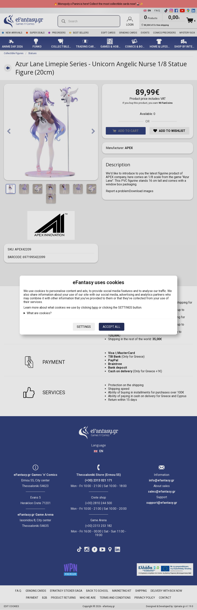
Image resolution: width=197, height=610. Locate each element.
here (95, 307)
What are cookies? (39, 313)
